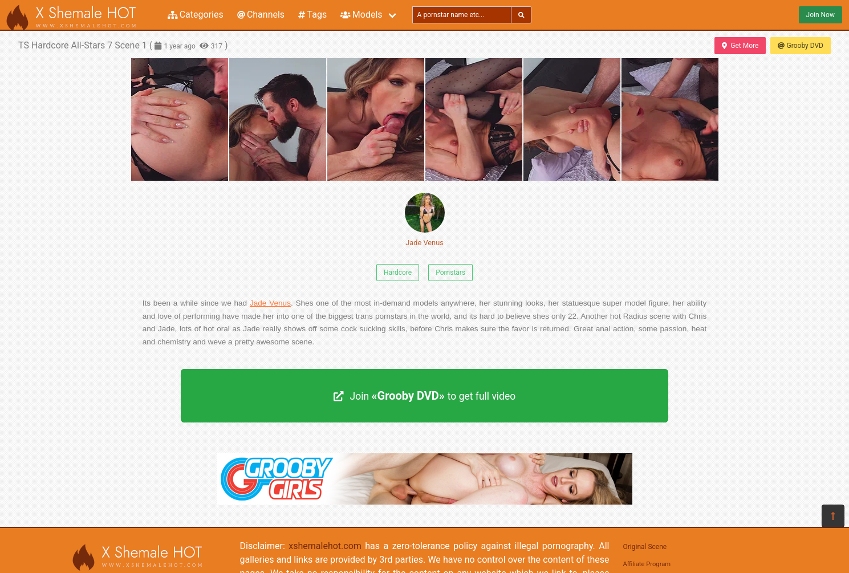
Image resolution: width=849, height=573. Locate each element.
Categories (196, 14)
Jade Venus (425, 220)
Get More (740, 46)
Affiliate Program (647, 564)
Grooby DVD (800, 46)
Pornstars (450, 273)
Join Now (820, 15)
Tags (312, 14)
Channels (261, 14)
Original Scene (645, 547)
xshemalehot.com (325, 546)
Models (361, 14)
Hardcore (398, 273)
